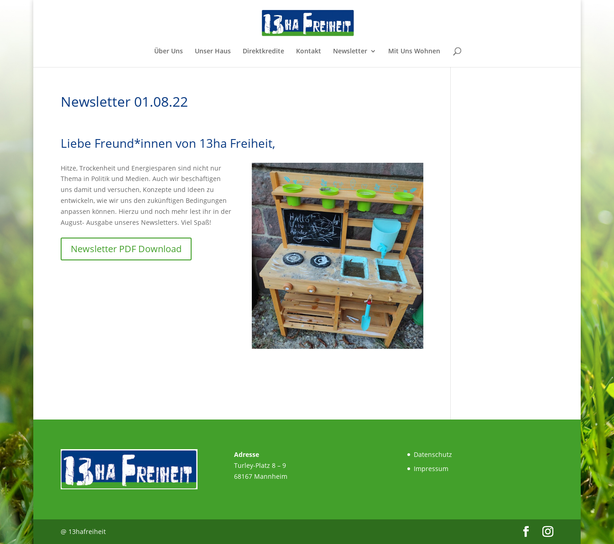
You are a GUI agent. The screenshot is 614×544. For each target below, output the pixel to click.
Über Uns (168, 51)
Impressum (431, 468)
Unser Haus (213, 51)
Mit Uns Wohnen (414, 51)
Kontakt (308, 51)
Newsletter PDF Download (126, 249)
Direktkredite (263, 51)
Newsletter (350, 51)
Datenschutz (433, 454)
